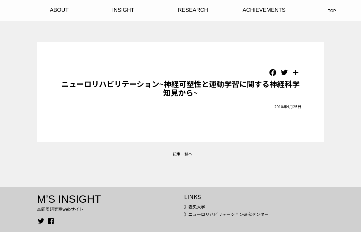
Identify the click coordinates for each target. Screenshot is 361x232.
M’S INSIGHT (69, 199)
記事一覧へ (182, 154)
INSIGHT (123, 10)
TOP (332, 10)
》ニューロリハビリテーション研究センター (226, 214)
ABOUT (59, 10)
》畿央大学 (194, 207)
